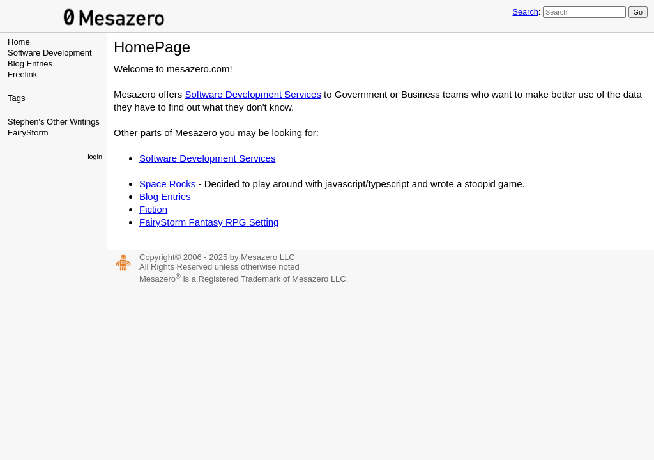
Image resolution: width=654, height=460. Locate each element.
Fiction (153, 209)
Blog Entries (30, 63)
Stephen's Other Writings (54, 121)
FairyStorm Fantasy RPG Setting (208, 222)
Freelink (22, 74)
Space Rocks (167, 183)
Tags (16, 98)
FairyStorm (28, 132)
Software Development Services (253, 94)
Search (525, 12)
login (94, 156)
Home (19, 42)
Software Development (50, 52)
